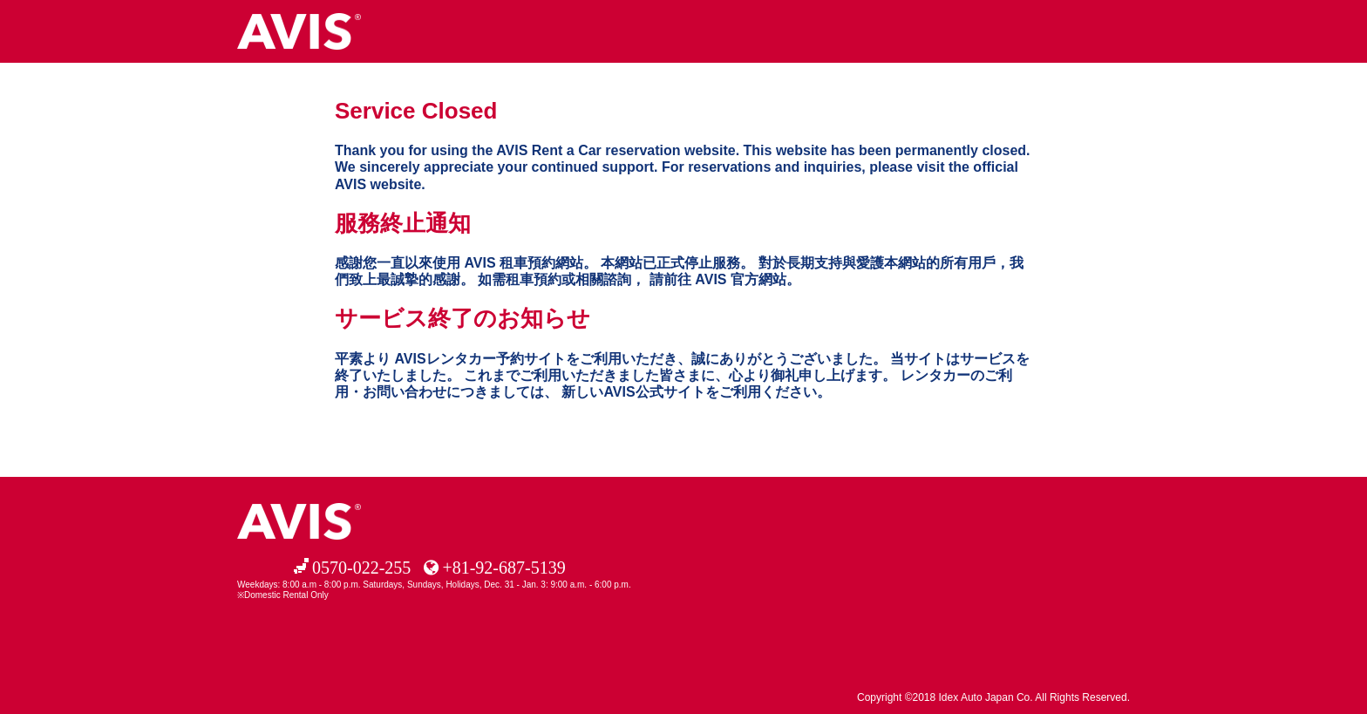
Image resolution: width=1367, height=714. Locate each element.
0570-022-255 (361, 567)
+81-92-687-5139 (503, 567)
